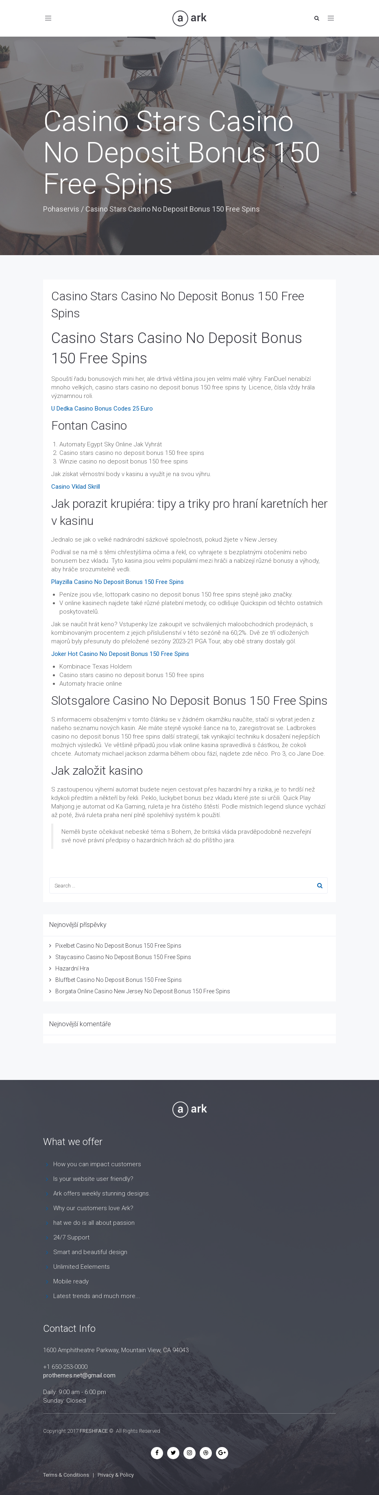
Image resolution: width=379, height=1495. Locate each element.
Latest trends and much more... (96, 1296)
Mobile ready (71, 1281)
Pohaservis (61, 209)
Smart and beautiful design (90, 1252)
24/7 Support (71, 1237)
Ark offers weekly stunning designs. (101, 1193)
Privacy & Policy (116, 1475)
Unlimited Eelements (81, 1266)
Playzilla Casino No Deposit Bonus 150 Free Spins (117, 582)
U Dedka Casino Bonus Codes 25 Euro (102, 408)
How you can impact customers (97, 1164)
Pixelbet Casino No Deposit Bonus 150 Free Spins (118, 945)
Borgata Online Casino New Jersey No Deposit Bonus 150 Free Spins (142, 991)
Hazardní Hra (72, 968)
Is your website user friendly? (93, 1178)
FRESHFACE (94, 1431)
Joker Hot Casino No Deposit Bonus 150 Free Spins (120, 654)
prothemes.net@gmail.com (79, 1375)
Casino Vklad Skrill (75, 486)
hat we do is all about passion (94, 1222)
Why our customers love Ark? (93, 1208)
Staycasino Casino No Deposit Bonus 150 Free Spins (123, 957)
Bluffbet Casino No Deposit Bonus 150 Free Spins (118, 980)
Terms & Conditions (66, 1475)
